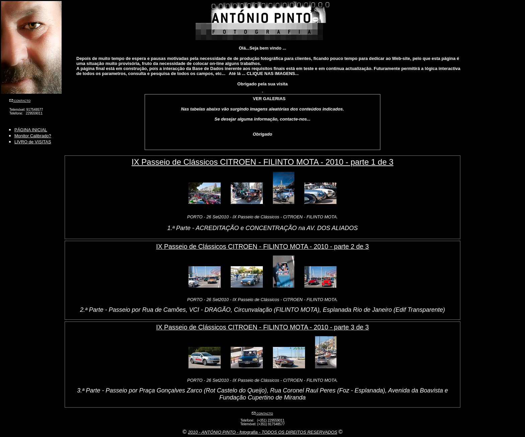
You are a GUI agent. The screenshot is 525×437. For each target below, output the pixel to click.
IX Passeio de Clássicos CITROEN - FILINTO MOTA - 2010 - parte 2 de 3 (262, 246)
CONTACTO (21, 100)
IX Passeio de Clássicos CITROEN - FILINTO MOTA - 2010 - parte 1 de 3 (262, 161)
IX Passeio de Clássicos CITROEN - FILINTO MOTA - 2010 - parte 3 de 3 (262, 327)
